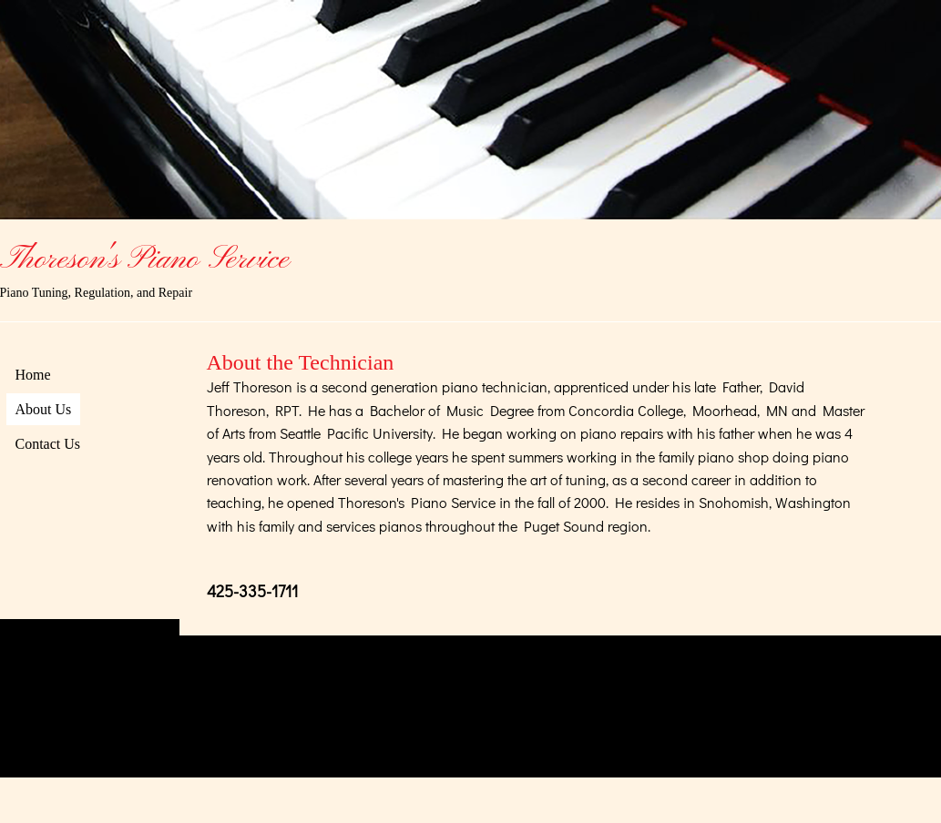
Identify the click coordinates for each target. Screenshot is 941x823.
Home (33, 374)
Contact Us (48, 444)
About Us (43, 409)
